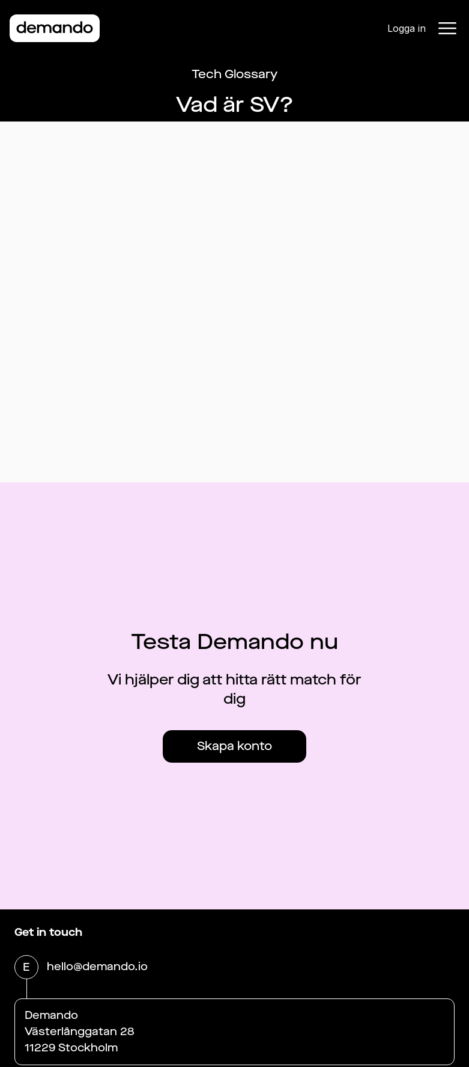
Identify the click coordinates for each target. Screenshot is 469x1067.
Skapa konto (234, 746)
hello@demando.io (97, 967)
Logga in (406, 28)
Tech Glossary (234, 74)
